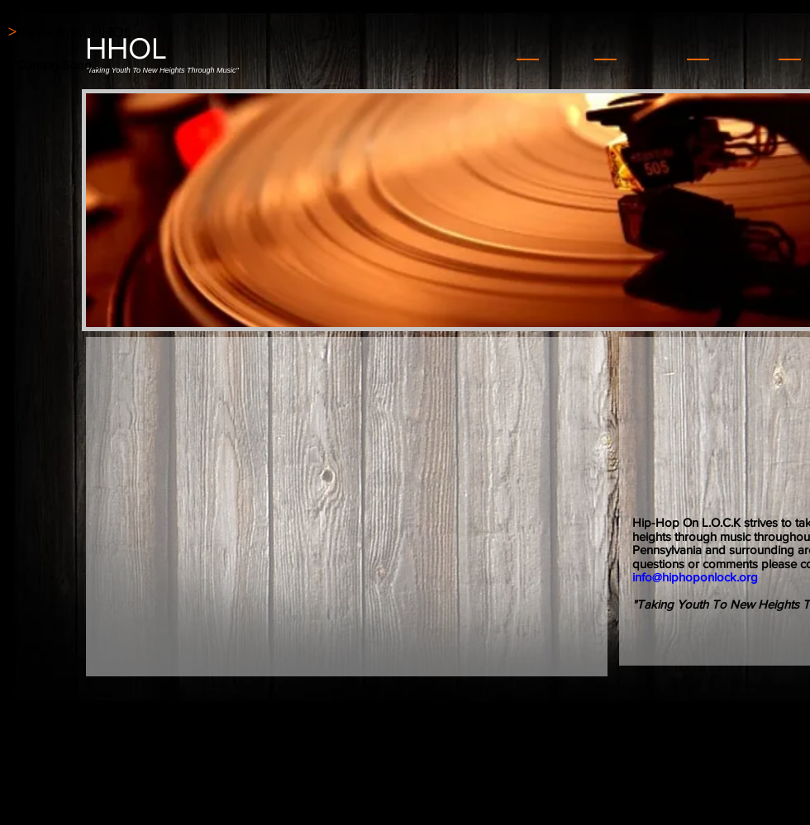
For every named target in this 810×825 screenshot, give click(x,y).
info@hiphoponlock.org (695, 577)
